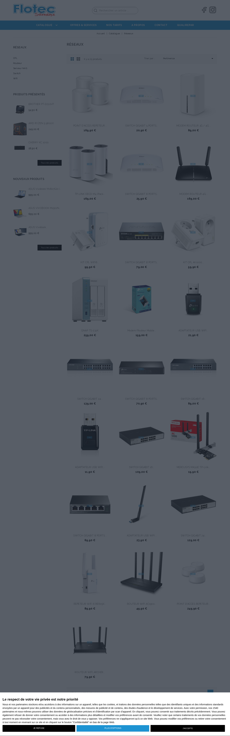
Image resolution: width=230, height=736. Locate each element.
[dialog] (115, 714)
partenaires (22, 704)
